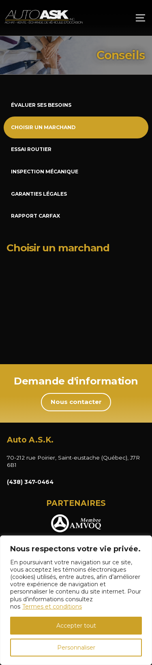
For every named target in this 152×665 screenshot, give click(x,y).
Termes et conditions (52, 606)
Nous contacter (76, 402)
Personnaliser (76, 647)
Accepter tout (76, 625)
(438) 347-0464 (30, 482)
